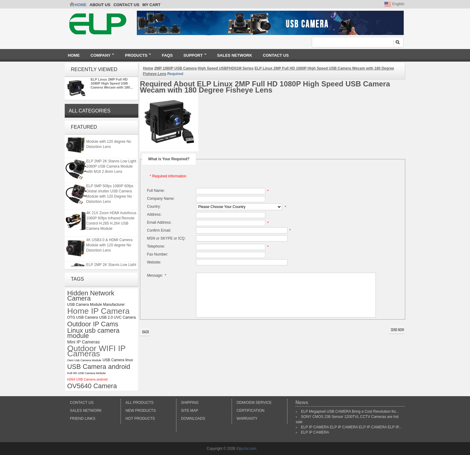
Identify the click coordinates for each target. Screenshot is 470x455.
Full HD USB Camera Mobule (86, 373)
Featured (84, 127)
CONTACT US (126, 4)
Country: (154, 206)
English (394, 4)
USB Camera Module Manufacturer (96, 304)
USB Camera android (98, 366)
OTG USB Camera (82, 317)
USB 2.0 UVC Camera (117, 317)
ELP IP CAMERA (315, 432)
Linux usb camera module (93, 333)
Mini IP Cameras (83, 341)
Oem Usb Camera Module (84, 360)
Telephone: (156, 246)
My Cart (151, 4)
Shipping (189, 402)
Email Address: (159, 222)
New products (140, 410)
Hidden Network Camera (90, 295)
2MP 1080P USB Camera (175, 68)
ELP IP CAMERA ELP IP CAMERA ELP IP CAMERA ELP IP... (351, 427)
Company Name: (161, 198)
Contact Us (82, 402)
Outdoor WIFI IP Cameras (96, 351)
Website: (154, 262)
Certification (250, 410)
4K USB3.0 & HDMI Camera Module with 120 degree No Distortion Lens (109, 142)
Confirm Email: (159, 230)
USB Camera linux (117, 360)
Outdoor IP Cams (92, 324)
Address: (154, 214)
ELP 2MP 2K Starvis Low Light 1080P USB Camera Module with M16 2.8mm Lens (111, 167)
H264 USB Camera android (87, 379)
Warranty (247, 418)
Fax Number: (157, 254)
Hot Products (140, 418)
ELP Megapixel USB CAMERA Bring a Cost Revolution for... (350, 411)
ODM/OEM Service (254, 402)
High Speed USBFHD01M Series (225, 68)
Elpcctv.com (246, 448)
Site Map (189, 410)
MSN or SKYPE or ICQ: (166, 238)
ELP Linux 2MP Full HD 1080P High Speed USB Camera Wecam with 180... (112, 83)
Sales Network (86, 410)
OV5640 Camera (92, 386)
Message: (157, 275)
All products (139, 402)
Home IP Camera (98, 311)
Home (81, 4)
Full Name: (156, 190)
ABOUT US (100, 4)
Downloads (193, 418)
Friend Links (82, 418)
